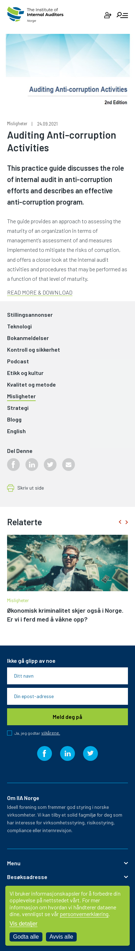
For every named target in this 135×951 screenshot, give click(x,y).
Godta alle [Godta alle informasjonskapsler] (26, 937)
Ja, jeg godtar (37, 733)
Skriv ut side (30, 488)
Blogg (14, 420)
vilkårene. (50, 733)
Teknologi (19, 326)
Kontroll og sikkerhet (33, 350)
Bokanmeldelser (28, 338)
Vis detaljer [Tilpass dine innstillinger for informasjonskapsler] (23, 924)
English (16, 431)
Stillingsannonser (30, 315)
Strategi (18, 408)
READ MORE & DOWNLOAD (39, 292)
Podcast (18, 361)
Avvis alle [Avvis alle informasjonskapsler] (61, 937)
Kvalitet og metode (31, 385)
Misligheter (17, 123)
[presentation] (119, 522)
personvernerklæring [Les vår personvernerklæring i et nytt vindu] (84, 913)
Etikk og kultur (25, 373)
